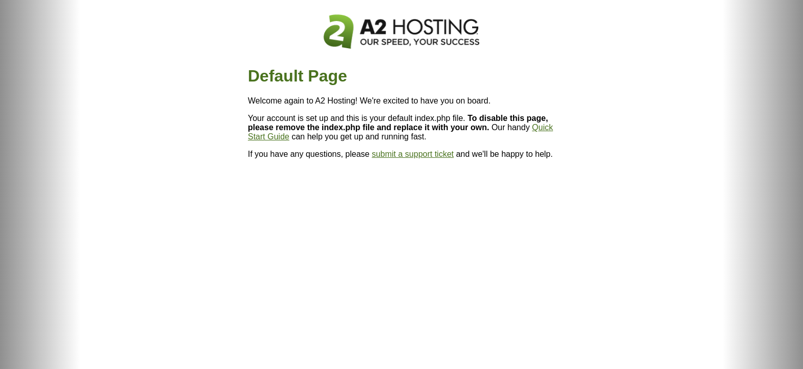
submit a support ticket (413, 154)
